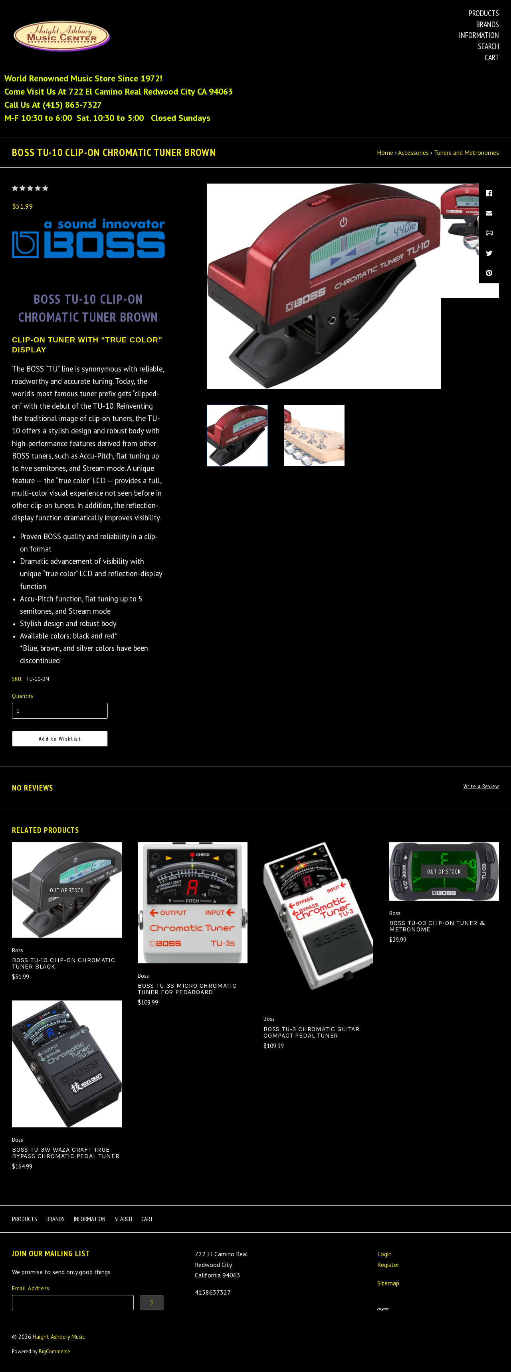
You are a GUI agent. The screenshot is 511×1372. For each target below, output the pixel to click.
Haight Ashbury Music (59, 1336)
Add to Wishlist (60, 738)
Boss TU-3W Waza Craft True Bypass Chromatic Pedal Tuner (65, 1153)
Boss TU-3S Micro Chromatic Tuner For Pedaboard (187, 989)
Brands (487, 24)
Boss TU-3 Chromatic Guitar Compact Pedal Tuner (311, 1032)
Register (388, 1265)
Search (488, 46)
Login (384, 1254)
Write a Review (481, 786)
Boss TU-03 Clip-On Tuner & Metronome (437, 926)
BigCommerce (54, 1351)
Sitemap (388, 1283)
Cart (492, 57)
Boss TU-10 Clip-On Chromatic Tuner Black (63, 963)
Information (479, 35)
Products (484, 13)
